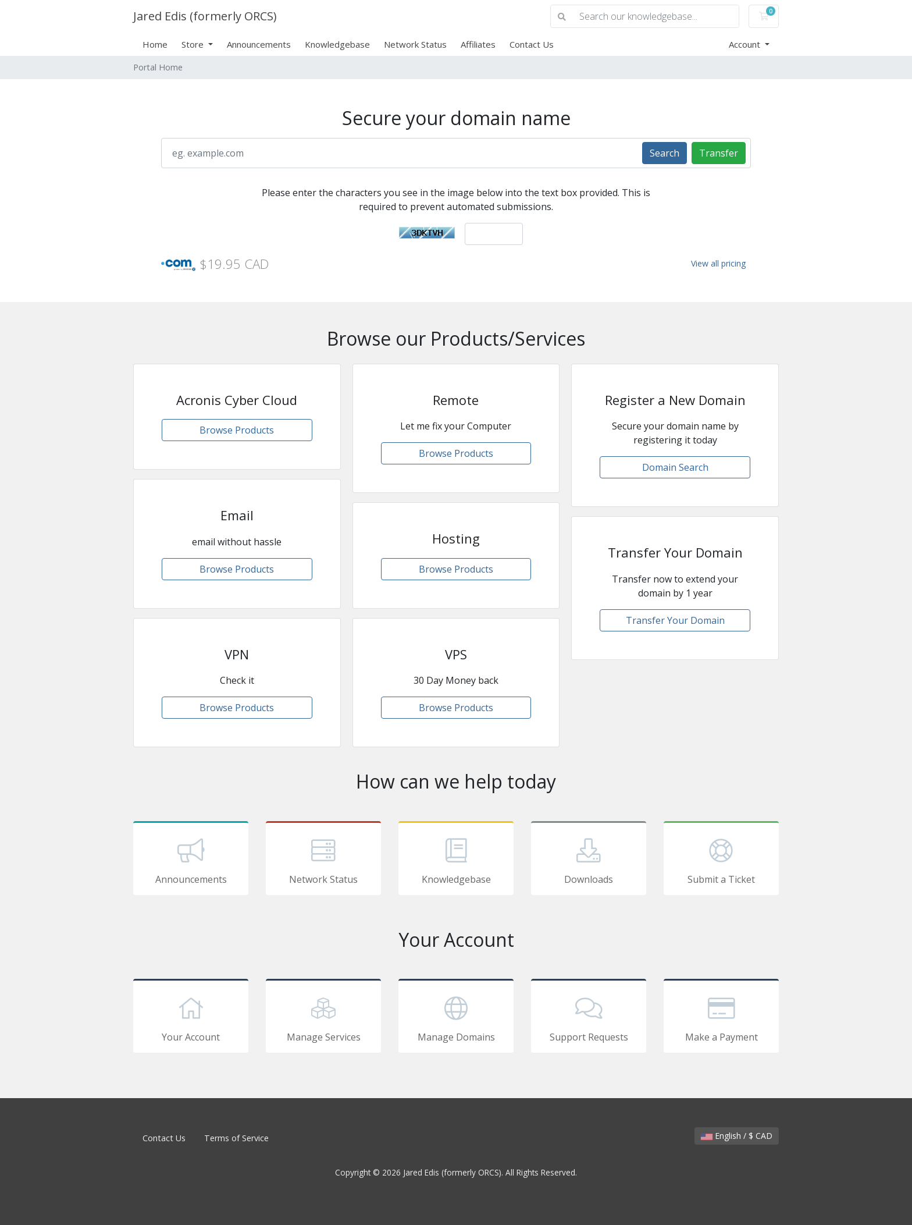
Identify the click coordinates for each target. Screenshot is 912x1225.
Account (746, 44)
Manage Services (323, 1017)
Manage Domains (456, 1017)
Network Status (415, 44)
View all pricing (718, 263)
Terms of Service (236, 1138)
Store (193, 44)
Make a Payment (721, 1017)
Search (664, 153)
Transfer (718, 153)
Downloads (588, 860)
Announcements (259, 44)
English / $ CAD (736, 1135)
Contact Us (532, 44)
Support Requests (588, 1017)
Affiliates (478, 44)
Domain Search (675, 467)
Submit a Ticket (721, 860)
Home (155, 44)
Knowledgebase (337, 44)
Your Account (190, 1017)
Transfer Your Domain (675, 620)
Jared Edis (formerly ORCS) (205, 16)
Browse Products (237, 430)
